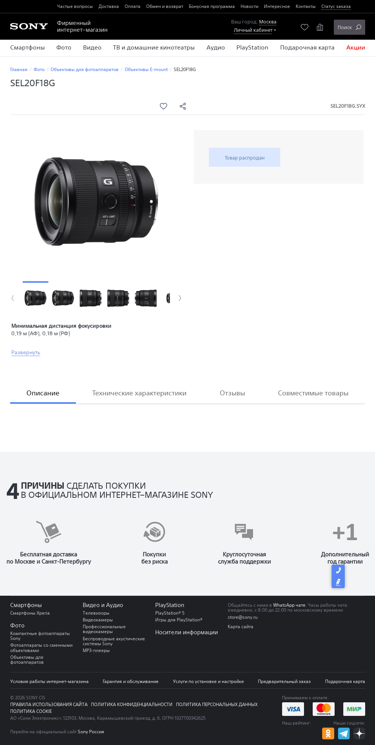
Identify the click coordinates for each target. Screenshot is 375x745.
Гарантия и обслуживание (131, 681)
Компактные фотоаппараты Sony (40, 635)
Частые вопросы (75, 6)
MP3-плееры (96, 650)
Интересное (277, 6)
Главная (19, 69)
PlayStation (169, 605)
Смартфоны (26, 605)
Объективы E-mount (146, 69)
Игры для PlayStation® (178, 619)
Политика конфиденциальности (132, 704)
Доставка (109, 6)
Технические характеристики (139, 393)
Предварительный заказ (284, 681)
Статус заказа (336, 6)
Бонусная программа (212, 6)
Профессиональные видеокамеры (104, 629)
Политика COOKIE (31, 711)
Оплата (132, 6)
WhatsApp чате (289, 605)
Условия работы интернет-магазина (49, 681)
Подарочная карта (345, 681)
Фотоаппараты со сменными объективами (41, 647)
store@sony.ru (243, 617)
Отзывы (232, 393)
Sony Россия (91, 731)
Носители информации (186, 632)
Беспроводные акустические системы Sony (114, 641)
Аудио (114, 605)
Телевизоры (96, 613)
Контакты (306, 6)
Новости (249, 6)
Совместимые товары (313, 393)
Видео (91, 605)
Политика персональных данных (217, 704)
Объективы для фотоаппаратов (85, 69)
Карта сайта (240, 626)
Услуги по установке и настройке (208, 681)
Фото (39, 69)
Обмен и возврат (164, 6)
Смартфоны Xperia (30, 613)
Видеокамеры (98, 619)
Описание (42, 393)
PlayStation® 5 (170, 613)
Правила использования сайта (49, 704)
